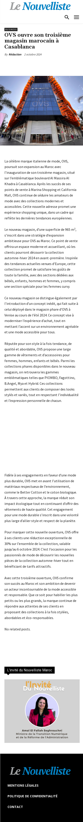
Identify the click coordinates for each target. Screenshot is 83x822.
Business (10, 29)
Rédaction (15, 54)
